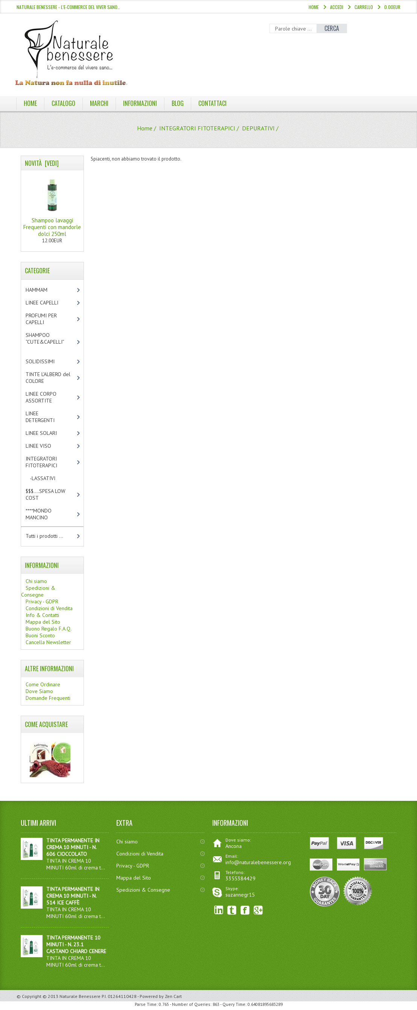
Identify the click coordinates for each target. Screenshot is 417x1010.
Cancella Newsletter (48, 642)
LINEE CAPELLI (50, 302)
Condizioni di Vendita (49, 608)
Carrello (364, 7)
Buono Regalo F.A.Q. (49, 628)
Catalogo (63, 103)
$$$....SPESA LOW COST (45, 494)
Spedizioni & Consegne (38, 591)
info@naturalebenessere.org (258, 862)
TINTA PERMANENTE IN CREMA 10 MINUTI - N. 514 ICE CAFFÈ (72, 896)
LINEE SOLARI (48, 433)
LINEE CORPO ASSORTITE (47, 397)
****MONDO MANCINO (45, 514)
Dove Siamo (39, 691)
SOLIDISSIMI (46, 361)
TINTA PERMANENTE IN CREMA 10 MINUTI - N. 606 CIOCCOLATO (72, 847)
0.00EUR (392, 7)
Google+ (258, 910)
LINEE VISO (45, 445)
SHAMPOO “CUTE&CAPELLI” (49, 342)
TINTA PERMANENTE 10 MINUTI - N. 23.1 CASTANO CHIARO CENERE (76, 944)
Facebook (245, 910)
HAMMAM (43, 289)
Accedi (336, 7)
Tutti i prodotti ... (44, 536)
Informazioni (140, 103)
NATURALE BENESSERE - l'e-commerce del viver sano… (68, 7)
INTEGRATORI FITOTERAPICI (197, 128)
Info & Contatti (42, 615)
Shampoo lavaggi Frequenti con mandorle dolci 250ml (52, 205)
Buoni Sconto (40, 635)
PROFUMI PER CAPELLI (41, 319)
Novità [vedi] (42, 163)
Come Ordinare (43, 684)
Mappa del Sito (43, 621)
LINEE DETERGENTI (46, 417)
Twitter (232, 910)
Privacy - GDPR (42, 601)
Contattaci (212, 103)
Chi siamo (36, 581)
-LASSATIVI (47, 478)
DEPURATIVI (258, 128)
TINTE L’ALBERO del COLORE (48, 377)
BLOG (178, 103)
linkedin (219, 910)
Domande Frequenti (48, 698)
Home (314, 7)
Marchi (99, 103)
